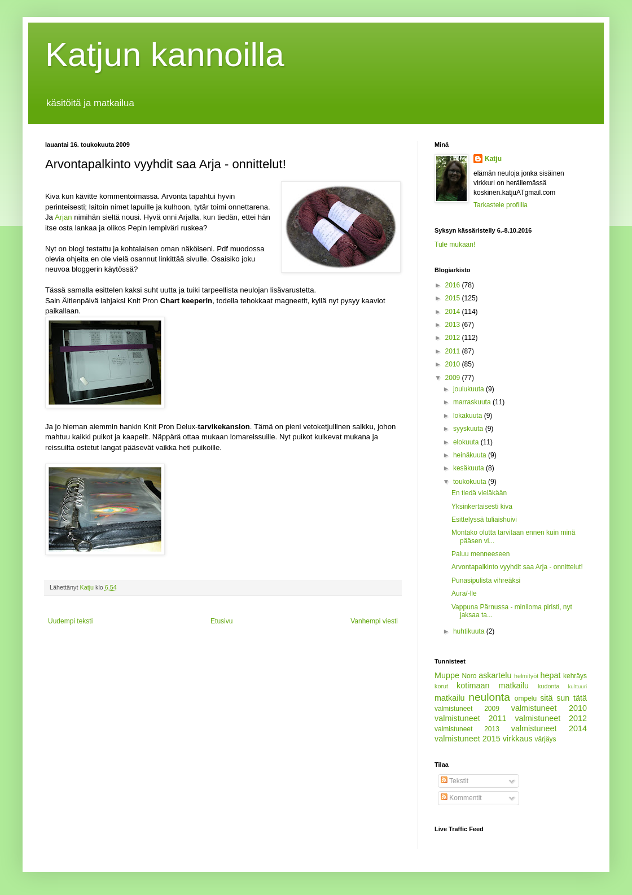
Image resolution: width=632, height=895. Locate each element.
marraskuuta (473, 402)
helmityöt (526, 676)
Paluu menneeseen (480, 554)
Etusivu (221, 621)
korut (441, 686)
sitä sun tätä (563, 697)
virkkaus (518, 738)
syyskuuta (469, 429)
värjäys (545, 739)
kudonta (548, 686)
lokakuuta (468, 416)
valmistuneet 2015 (467, 738)
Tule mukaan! (454, 244)
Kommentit (461, 798)
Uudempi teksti (70, 621)
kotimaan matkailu (493, 685)
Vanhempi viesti (374, 621)
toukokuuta (470, 482)
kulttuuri (577, 686)
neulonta (489, 697)
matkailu (449, 697)
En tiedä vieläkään (479, 493)
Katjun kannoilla (164, 54)
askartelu (495, 675)
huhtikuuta (469, 631)
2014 (453, 312)
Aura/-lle (464, 593)
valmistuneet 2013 (466, 729)
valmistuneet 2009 (466, 709)
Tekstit (454, 781)
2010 (453, 364)
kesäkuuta (469, 468)
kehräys (575, 676)
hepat (551, 675)
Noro (469, 676)
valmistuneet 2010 (549, 708)
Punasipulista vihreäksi (485, 580)
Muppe (446, 675)
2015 (453, 298)
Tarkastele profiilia (500, 205)
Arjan (64, 217)
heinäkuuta (470, 455)
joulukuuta (469, 389)
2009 (453, 378)
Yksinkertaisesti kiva (481, 506)
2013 (453, 325)
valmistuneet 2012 (551, 718)
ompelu (526, 698)
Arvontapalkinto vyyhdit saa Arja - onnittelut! (517, 567)
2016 (453, 285)
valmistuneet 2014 (549, 728)
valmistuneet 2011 (470, 718)
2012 (453, 338)
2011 (453, 351)
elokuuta (467, 442)
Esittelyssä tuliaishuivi (484, 519)
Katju (493, 159)
